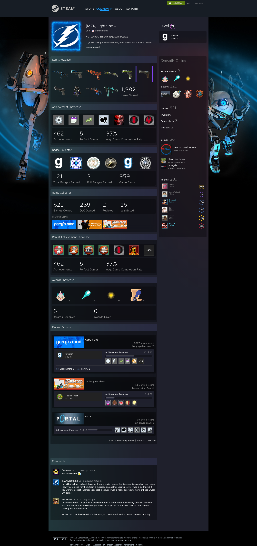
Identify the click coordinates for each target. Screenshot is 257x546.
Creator (69, 354)
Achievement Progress (116, 352)
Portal (88, 416)
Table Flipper (71, 395)
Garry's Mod (91, 339)
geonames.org (124, 540)
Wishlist (141, 440)
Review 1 (85, 368)
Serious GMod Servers (185, 147)
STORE (89, 8)
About (119, 8)
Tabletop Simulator (95, 381)
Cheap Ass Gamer (176, 159)
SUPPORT (132, 8)
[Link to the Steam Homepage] (65, 11)
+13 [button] (141, 361)
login (189, 3)
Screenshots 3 (67, 368)
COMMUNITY (104, 8)
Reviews (152, 440)
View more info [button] (93, 47)
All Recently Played (124, 440)
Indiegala (172, 165)
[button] (183, 26)
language (199, 3)
